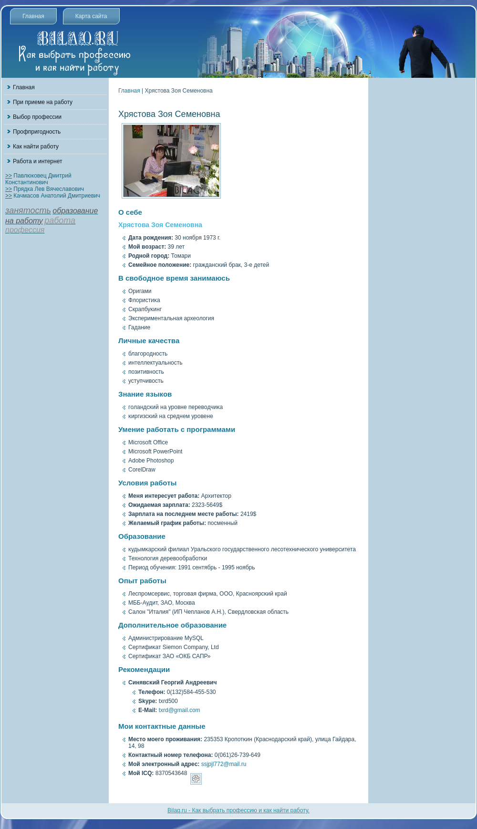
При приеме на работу (43, 102)
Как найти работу (36, 146)
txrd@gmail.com (179, 710)
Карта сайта (91, 16)
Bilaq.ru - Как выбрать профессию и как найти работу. (238, 810)
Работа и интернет (37, 161)
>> (8, 175)
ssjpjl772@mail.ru (224, 764)
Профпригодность (37, 131)
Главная (33, 16)
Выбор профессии (37, 117)
